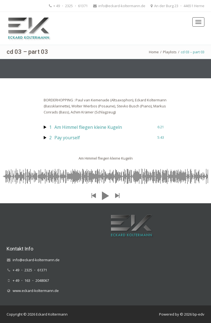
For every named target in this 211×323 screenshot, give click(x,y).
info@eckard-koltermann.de (121, 5)
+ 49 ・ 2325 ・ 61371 (70, 5)
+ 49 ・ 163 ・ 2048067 (31, 280)
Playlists (170, 51)
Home (154, 51)
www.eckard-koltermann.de (36, 290)
